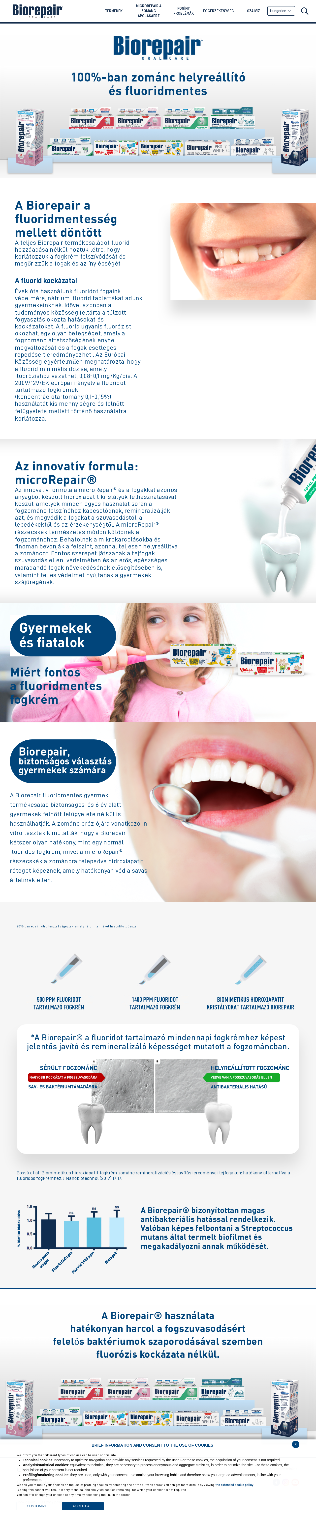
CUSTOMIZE (37, 1506)
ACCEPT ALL (83, 1506)
